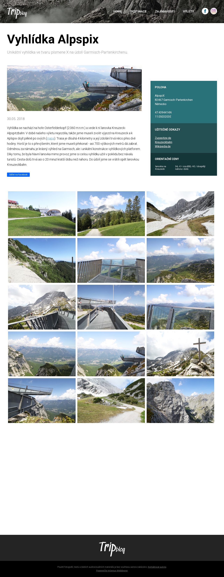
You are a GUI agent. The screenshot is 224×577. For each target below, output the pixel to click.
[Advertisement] (112, 477)
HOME (117, 11)
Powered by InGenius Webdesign (112, 570)
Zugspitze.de (163, 138)
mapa (50, 138)
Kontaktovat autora (157, 567)
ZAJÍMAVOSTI (165, 11)
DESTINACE (138, 11)
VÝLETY (188, 11)
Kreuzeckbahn (163, 142)
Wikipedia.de (163, 146)
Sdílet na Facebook (18, 174)
